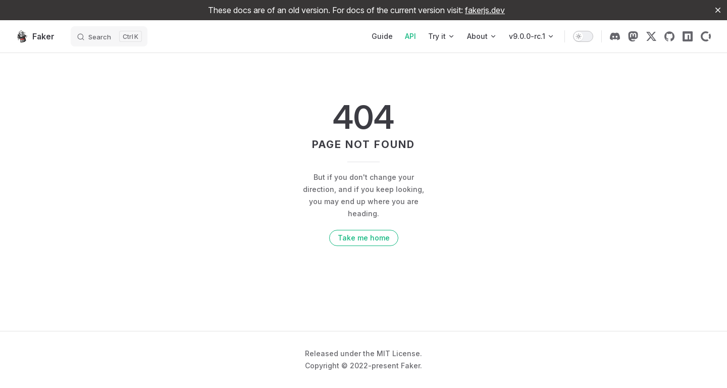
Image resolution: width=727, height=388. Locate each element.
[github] (669, 36)
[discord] (615, 36)
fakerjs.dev (485, 10)
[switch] (583, 36)
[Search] (109, 36)
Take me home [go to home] (364, 237)
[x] (651, 36)
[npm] (688, 36)
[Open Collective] (706, 36)
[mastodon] (633, 36)
